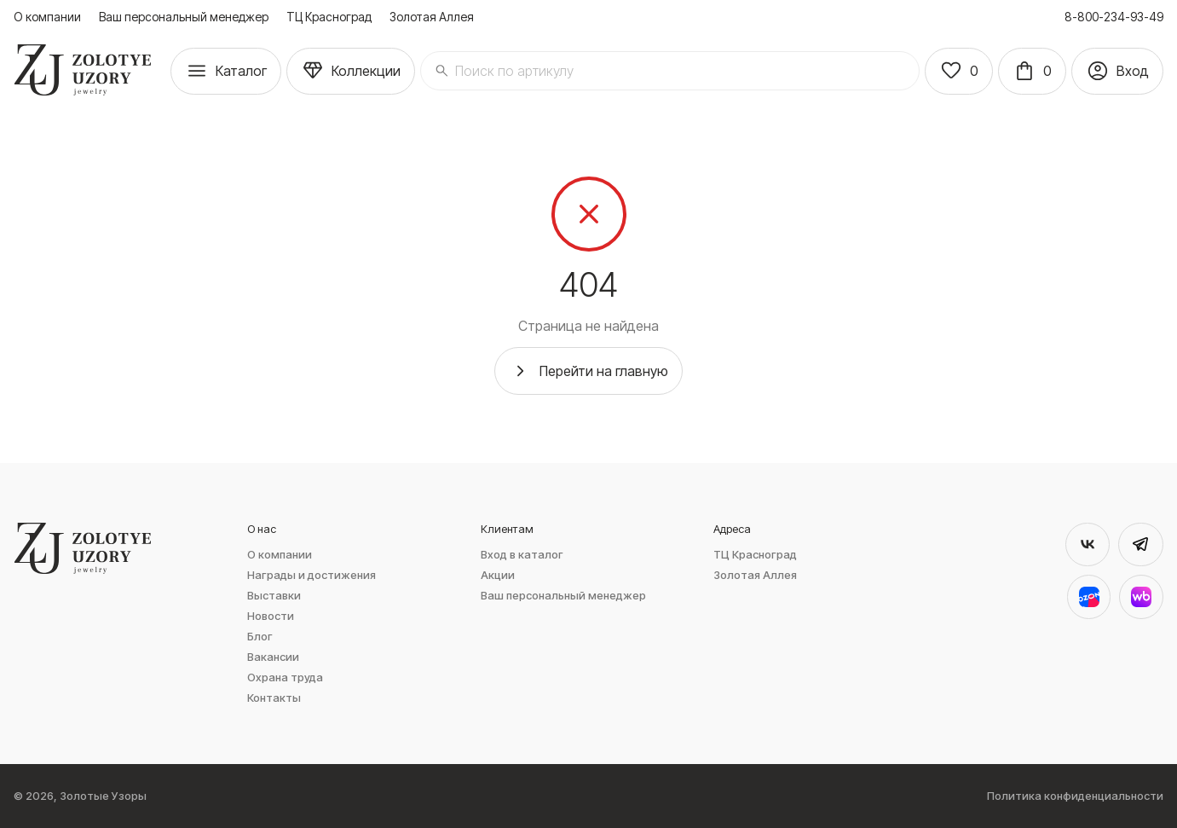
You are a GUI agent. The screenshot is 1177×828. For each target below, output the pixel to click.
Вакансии (273, 657)
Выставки (274, 595)
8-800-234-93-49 (1113, 17)
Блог (260, 636)
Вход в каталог (522, 554)
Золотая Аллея (431, 17)
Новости (270, 616)
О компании (47, 17)
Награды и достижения (311, 575)
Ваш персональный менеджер (183, 17)
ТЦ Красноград (329, 17)
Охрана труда (285, 677)
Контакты (274, 698)
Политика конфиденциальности (1075, 796)
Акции (498, 575)
